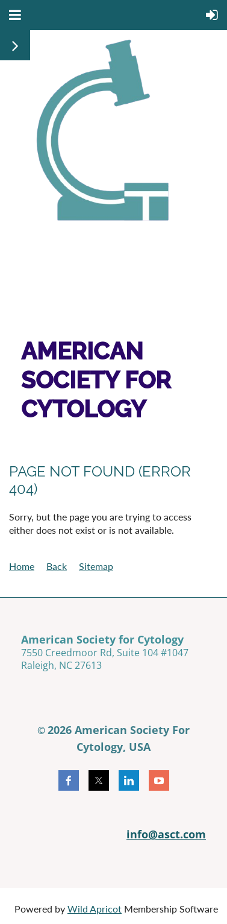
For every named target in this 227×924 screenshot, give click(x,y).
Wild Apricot (94, 908)
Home (21, 566)
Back (56, 566)
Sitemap (96, 566)
